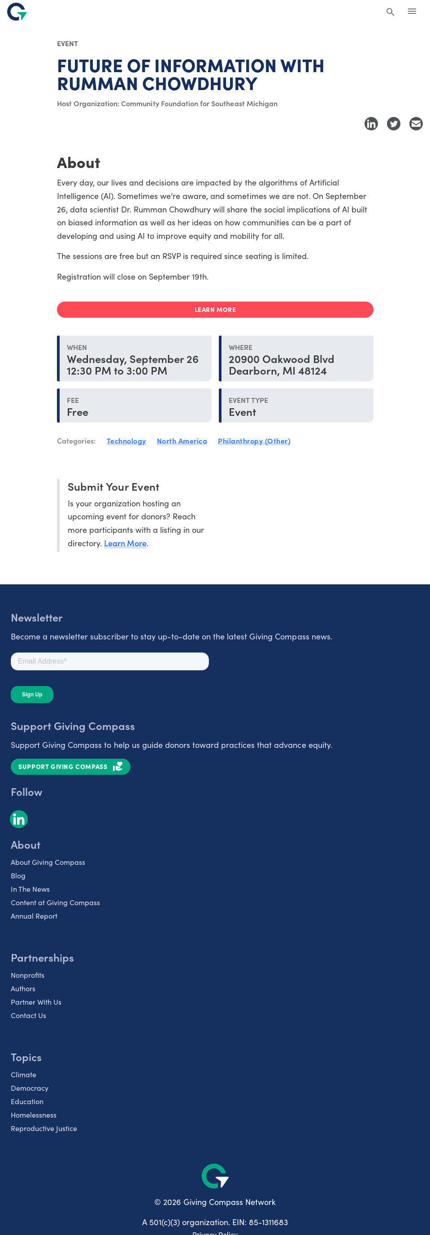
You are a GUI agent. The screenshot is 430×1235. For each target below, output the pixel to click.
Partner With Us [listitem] (36, 1001)
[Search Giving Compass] (390, 12)
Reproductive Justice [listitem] (44, 1128)
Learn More (125, 542)
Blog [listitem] (18, 875)
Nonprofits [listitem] (27, 975)
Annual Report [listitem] (34, 915)
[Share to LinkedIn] (371, 123)
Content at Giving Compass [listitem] (55, 902)
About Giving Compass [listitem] (48, 862)
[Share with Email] (416, 123)
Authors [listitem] (23, 988)
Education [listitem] (27, 1101)
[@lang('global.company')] (17, 12)
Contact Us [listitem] (28, 1015)
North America (182, 440)
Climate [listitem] (23, 1074)
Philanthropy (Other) (254, 440)
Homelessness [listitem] (33, 1114)
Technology (126, 440)
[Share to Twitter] (393, 123)
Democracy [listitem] (29, 1087)
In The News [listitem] (30, 889)
